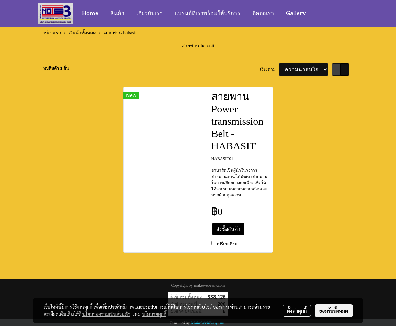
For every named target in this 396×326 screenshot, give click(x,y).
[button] (318, 13)
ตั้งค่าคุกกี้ (297, 310)
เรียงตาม (269, 69)
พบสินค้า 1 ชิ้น (56, 68)
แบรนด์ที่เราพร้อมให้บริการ (207, 13)
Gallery (296, 13)
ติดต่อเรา (263, 13)
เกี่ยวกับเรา (149, 13)
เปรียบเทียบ (227, 243)
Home (90, 13)
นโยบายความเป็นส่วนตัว (106, 314)
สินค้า (117, 13)
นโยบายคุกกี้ (154, 314)
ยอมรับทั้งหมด (333, 310)
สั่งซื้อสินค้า (228, 229)
